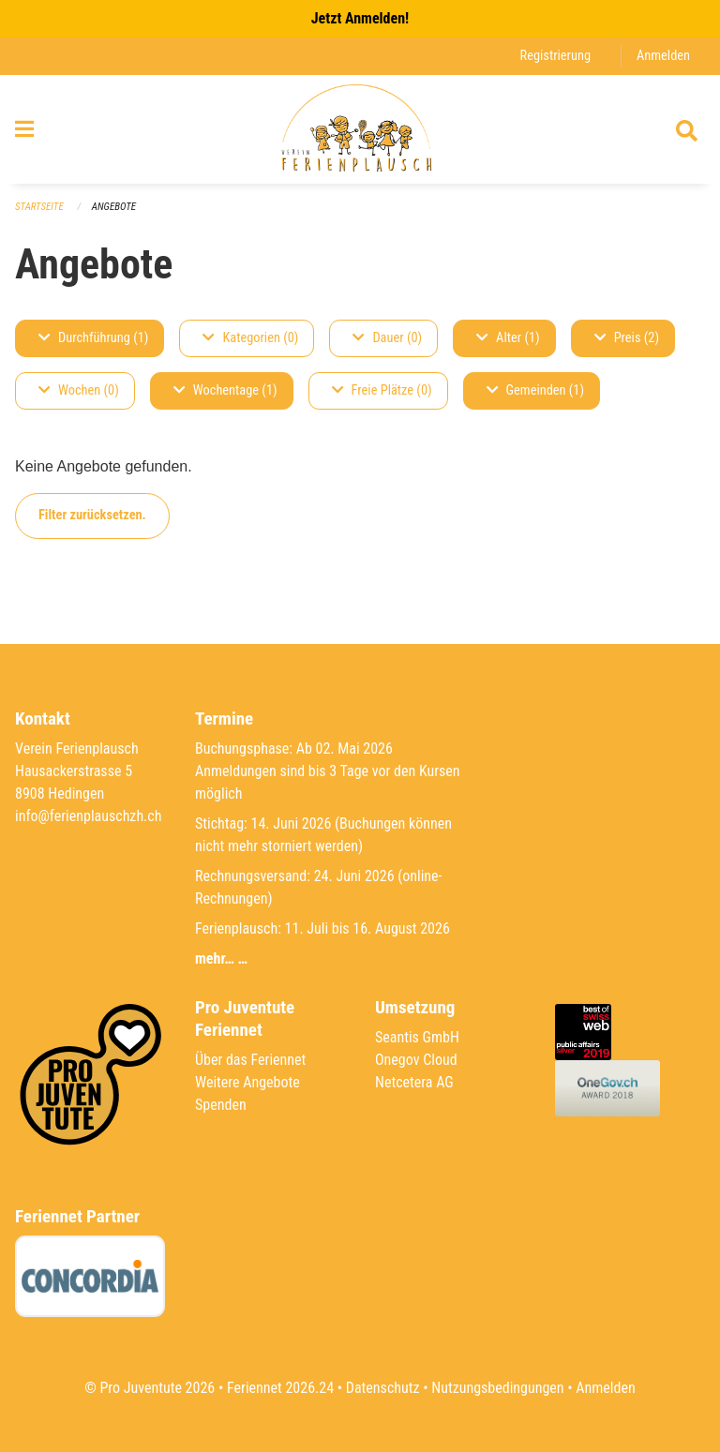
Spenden (221, 1105)
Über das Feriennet (250, 1060)
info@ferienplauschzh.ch (88, 816)
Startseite (39, 207)
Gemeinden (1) (535, 390)
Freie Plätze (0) (382, 390)
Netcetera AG (414, 1082)
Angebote (114, 207)
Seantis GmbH (417, 1037)
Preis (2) (626, 338)
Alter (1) (508, 338)
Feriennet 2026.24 (280, 1388)
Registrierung (555, 56)
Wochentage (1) (225, 390)
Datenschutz (383, 1388)
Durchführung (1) (93, 338)
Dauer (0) (387, 338)
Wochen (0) (78, 390)
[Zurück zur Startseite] (359, 129)
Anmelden (663, 56)
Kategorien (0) (250, 338)
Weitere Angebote (247, 1082)
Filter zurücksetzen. (92, 515)
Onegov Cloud (416, 1060)
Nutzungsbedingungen (497, 1388)
